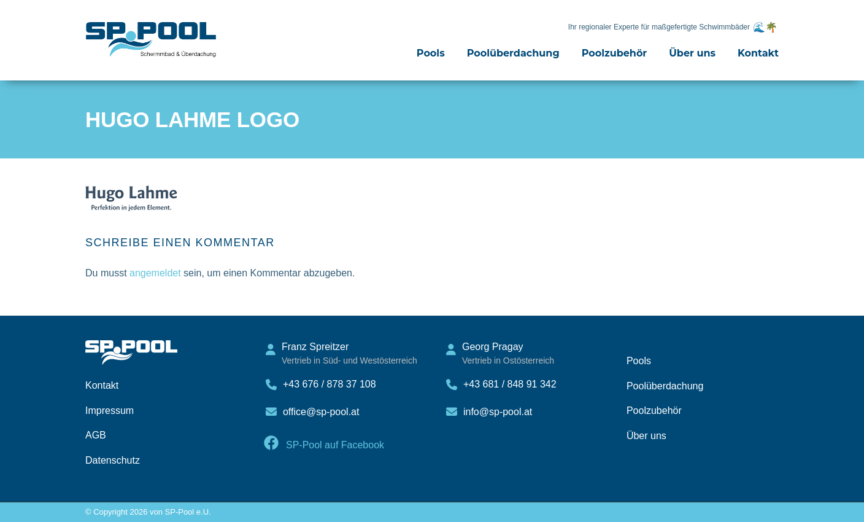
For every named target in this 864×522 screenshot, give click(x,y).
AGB (95, 435)
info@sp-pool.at (497, 412)
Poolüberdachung (513, 53)
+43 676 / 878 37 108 (329, 384)
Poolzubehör (614, 53)
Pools (431, 53)
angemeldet (155, 273)
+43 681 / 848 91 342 (510, 384)
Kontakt (758, 53)
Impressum (109, 410)
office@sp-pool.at (321, 412)
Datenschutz (112, 460)
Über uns (692, 53)
